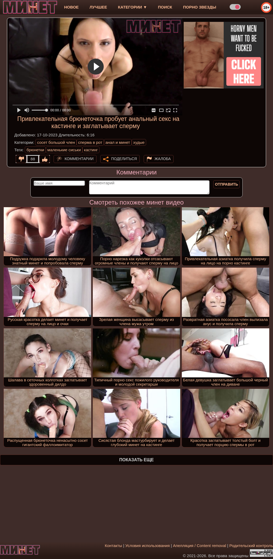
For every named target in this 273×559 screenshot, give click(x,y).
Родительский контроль (251, 545)
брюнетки (35, 150)
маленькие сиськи (64, 150)
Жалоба (163, 159)
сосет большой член (56, 142)
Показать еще (136, 460)
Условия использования (147, 545)
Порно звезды (199, 7)
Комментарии (79, 159)
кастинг (91, 150)
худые (138, 142)
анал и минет (118, 142)
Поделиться (124, 159)
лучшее (98, 7)
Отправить (226, 184)
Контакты (113, 545)
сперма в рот (90, 142)
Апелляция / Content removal (199, 545)
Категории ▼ (132, 7)
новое (71, 7)
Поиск (165, 7)
